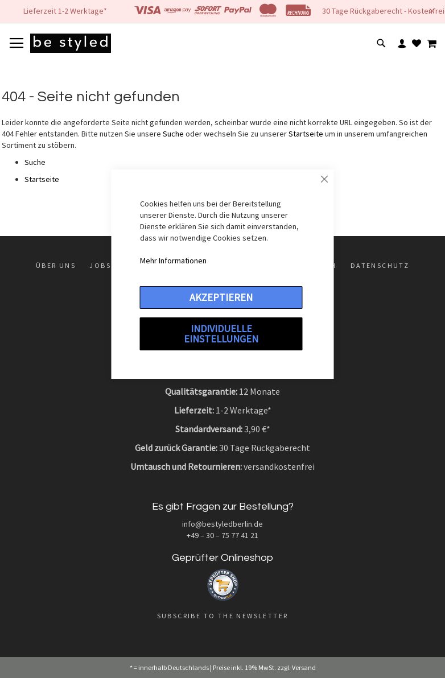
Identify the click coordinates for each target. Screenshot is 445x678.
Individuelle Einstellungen (221, 333)
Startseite (306, 134)
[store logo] (70, 43)
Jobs (100, 265)
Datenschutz (380, 265)
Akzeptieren (221, 297)
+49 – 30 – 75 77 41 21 (222, 535)
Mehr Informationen (173, 260)
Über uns (56, 265)
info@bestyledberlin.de (222, 524)
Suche (173, 134)
